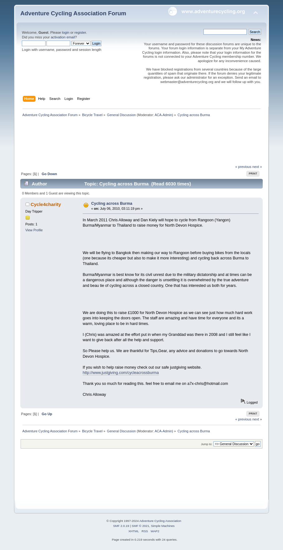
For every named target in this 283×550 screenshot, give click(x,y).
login (66, 32)
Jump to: (206, 444)
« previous (243, 167)
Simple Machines (163, 526)
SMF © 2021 (140, 526)
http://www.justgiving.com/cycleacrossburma (121, 373)
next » (257, 167)
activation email (63, 37)
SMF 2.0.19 (121, 526)
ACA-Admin (163, 115)
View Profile (34, 230)
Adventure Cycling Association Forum (73, 13)
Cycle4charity (46, 204)
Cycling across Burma (111, 203)
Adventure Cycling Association (160, 521)
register (80, 32)
